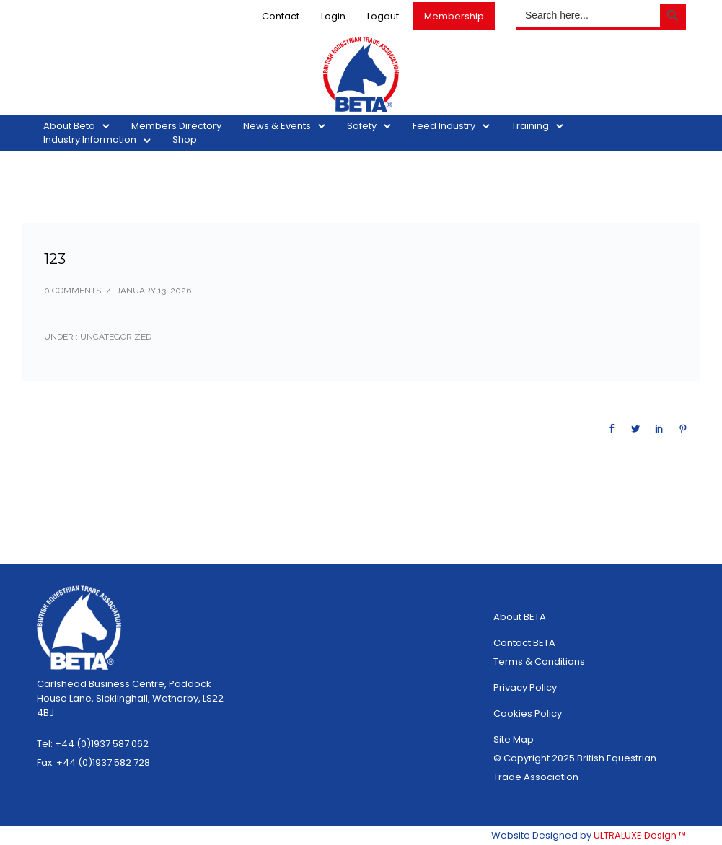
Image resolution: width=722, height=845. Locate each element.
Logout (383, 16)
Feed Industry (444, 126)
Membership (454, 16)
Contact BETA (524, 643)
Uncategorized (114, 337)
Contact (280, 16)
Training (531, 126)
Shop (185, 139)
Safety (362, 126)
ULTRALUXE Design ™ (640, 835)
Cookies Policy (527, 713)
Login (333, 16)
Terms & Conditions (539, 661)
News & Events (278, 126)
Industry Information (90, 139)
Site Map (513, 739)
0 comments (72, 291)
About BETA (519, 617)
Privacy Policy (525, 687)
